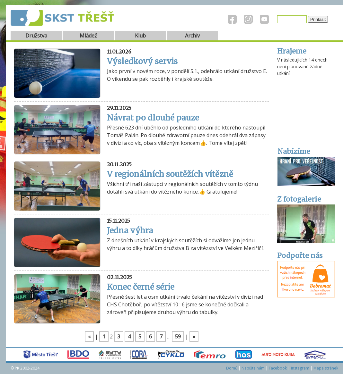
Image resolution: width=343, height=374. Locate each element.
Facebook (278, 368)
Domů (231, 368)
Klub (140, 35)
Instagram (300, 368)
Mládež (88, 35)
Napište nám (253, 368)
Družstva (36, 35)
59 (178, 336)
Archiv (192, 35)
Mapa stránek (325, 368)
